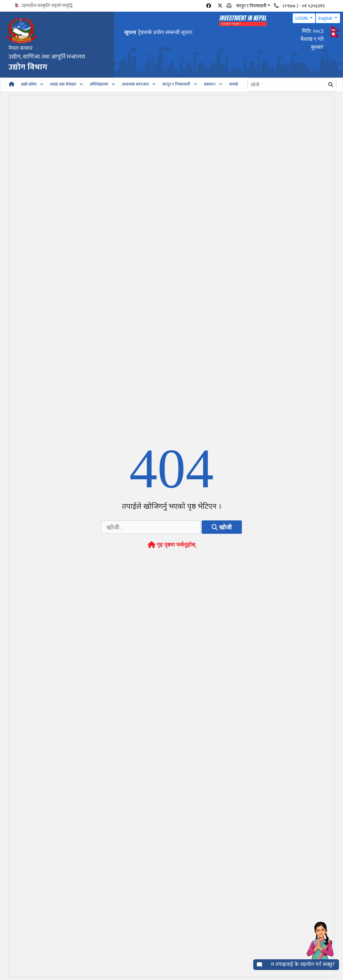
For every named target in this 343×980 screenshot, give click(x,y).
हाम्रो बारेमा (29, 84)
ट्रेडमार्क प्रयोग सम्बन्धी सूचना (165, 32)
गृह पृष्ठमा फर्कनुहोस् (171, 545)
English (326, 18)
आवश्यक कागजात (135, 84)
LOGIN (302, 18)
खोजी (222, 527)
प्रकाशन (209, 84)
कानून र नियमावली (176, 84)
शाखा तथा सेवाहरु (63, 84)
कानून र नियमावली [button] (251, 5)
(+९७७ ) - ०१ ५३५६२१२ (304, 5)
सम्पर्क (233, 84)
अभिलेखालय (99, 84)
